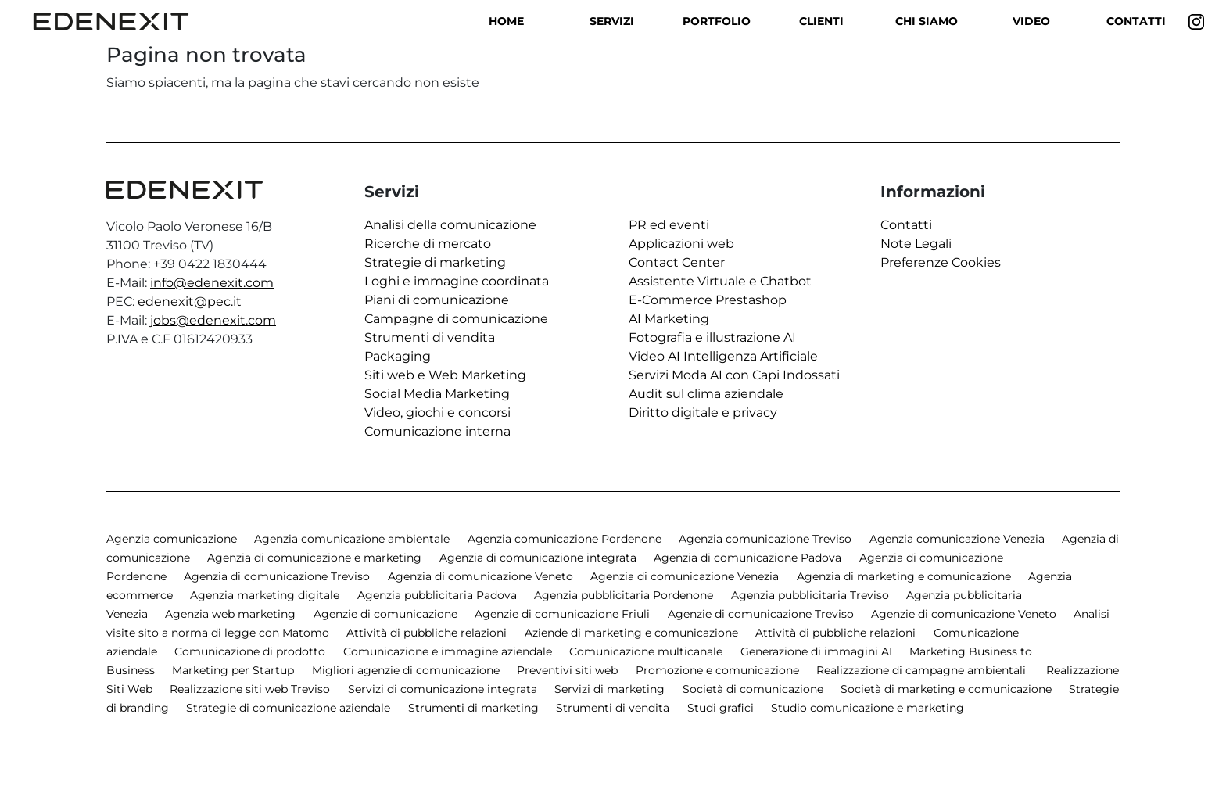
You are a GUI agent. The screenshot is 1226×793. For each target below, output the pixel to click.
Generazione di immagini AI (816, 651)
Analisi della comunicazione (450, 224)
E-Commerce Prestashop (708, 299)
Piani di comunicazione (436, 299)
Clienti (821, 21)
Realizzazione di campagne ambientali (922, 670)
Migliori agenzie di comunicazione (406, 670)
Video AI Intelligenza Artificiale (723, 356)
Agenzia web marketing (230, 614)
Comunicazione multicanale (645, 651)
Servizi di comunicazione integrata (442, 689)
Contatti (1136, 21)
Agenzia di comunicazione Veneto (480, 576)
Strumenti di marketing (473, 708)
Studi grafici (720, 708)
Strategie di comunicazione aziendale (288, 708)
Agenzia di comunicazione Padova (747, 558)
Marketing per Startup (233, 670)
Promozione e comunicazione (717, 670)
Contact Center (677, 262)
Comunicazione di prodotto (249, 651)
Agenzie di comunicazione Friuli (562, 614)
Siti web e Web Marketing (445, 375)
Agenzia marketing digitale (264, 595)
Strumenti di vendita (429, 337)
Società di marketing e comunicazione (946, 689)
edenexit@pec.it (190, 301)
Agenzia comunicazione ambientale (352, 539)
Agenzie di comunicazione (385, 614)
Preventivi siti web (567, 670)
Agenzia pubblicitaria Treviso (810, 595)
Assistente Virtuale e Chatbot (720, 281)
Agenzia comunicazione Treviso (765, 539)
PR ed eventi (669, 224)
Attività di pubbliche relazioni (426, 633)
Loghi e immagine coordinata (456, 281)
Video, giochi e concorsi (437, 412)
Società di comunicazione (753, 689)
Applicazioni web (681, 243)
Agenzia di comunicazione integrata (537, 558)
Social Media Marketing (437, 393)
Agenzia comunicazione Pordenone (564, 539)
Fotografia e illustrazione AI (712, 337)
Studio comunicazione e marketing (867, 708)
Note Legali (916, 243)
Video (1031, 21)
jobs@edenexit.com (213, 320)
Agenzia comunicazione (171, 539)
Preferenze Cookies (940, 262)
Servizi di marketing (609, 689)
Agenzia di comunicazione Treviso (277, 576)
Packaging (397, 356)
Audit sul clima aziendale (706, 393)
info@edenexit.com (212, 282)
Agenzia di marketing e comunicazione (904, 576)
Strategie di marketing (435, 262)
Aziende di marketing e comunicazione (631, 633)
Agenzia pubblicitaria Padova (437, 595)
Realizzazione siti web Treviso (250, 689)
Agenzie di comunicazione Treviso (761, 614)
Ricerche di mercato (427, 243)
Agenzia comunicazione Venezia (957, 539)
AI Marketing (669, 318)
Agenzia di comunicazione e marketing (314, 558)
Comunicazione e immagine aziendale (447, 651)
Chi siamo (926, 21)
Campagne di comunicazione (456, 318)
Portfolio (717, 21)
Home (506, 21)
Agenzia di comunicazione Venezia (684, 576)
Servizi (612, 21)
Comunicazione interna (437, 431)
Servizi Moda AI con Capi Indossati (734, 375)
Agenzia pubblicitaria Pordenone (623, 595)
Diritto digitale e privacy (703, 412)
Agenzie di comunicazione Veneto (963, 614)
